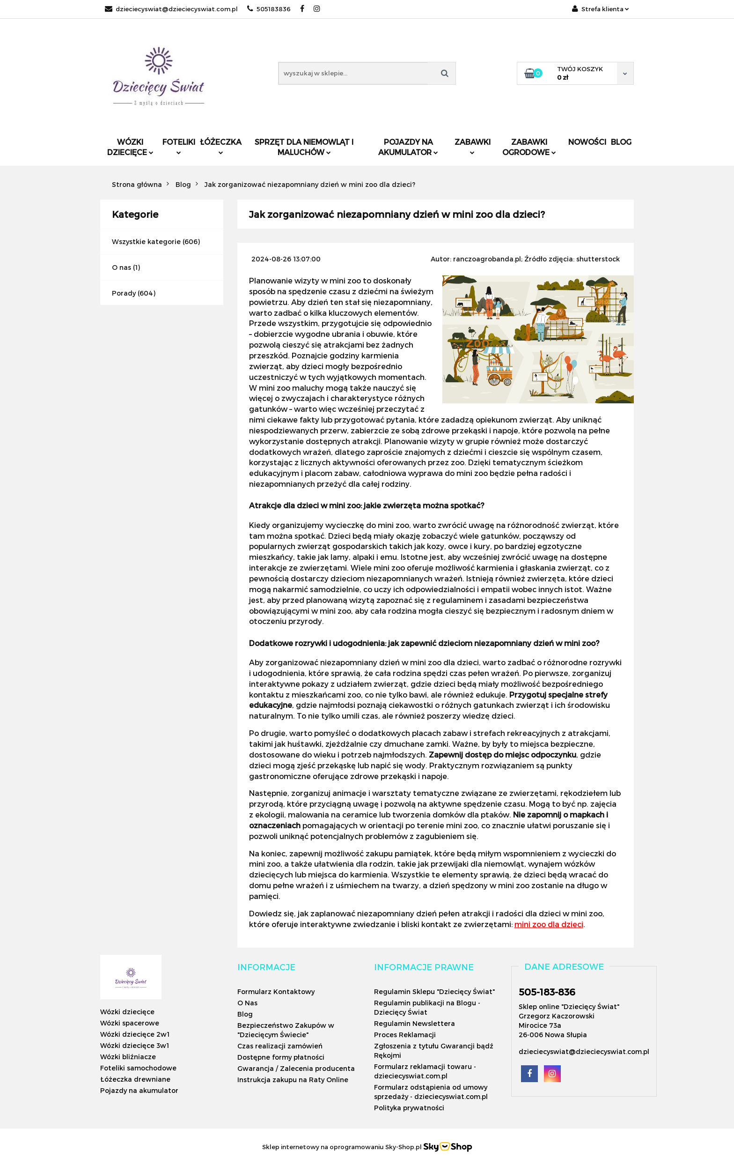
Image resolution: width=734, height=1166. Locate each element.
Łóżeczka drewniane (135, 1079)
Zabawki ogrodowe (529, 146)
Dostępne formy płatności (280, 1057)
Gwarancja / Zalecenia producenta (296, 1068)
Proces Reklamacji (405, 1035)
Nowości (587, 141)
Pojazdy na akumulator (408, 146)
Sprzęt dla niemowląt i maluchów (304, 146)
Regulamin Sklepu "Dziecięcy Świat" (434, 991)
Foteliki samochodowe (138, 1068)
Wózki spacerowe (129, 1023)
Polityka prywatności (409, 1108)
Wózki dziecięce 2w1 (134, 1034)
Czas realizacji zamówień (280, 1046)
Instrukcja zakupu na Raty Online (292, 1080)
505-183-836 (547, 991)
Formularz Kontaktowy (276, 991)
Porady (124, 293)
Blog (621, 141)
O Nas (247, 1003)
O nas (121, 267)
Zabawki (473, 146)
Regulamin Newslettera (414, 1023)
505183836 (269, 9)
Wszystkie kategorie (146, 241)
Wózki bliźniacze (128, 1057)
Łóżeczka (221, 146)
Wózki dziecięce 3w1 (134, 1045)
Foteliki (178, 146)
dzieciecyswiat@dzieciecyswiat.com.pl (171, 9)
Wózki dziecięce (130, 146)
